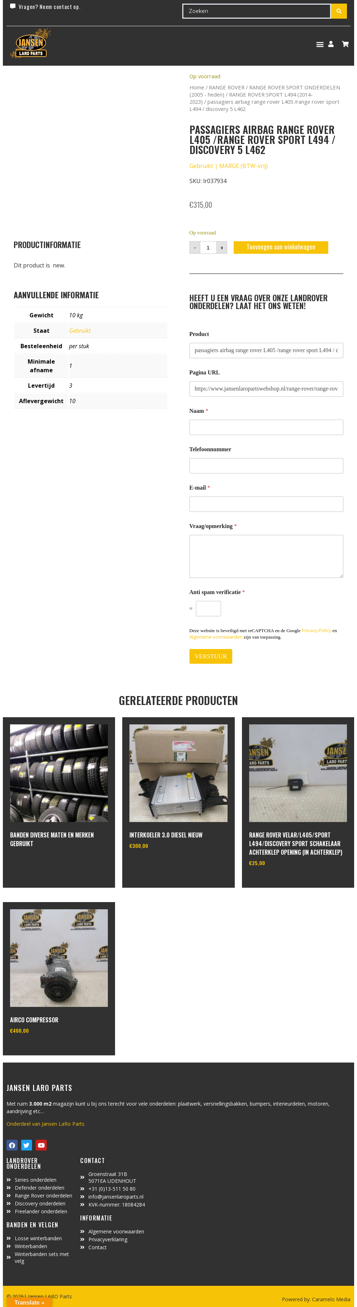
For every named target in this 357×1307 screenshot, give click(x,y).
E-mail (199, 488)
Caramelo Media (331, 1299)
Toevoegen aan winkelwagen (281, 246)
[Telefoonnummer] (266, 465)
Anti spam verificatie (217, 592)
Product (199, 334)
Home (196, 87)
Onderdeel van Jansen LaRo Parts (45, 1123)
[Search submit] (339, 11)
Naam (199, 411)
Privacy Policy (316, 630)
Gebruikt (80, 331)
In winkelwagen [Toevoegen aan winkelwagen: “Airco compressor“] (37, 1049)
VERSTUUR (211, 656)
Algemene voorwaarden (216, 637)
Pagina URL (204, 372)
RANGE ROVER (226, 87)
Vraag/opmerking (213, 526)
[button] (320, 44)
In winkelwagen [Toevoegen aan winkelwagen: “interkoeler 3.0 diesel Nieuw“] (156, 864)
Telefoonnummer (210, 449)
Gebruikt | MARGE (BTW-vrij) (228, 166)
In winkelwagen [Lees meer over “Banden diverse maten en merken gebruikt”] (37, 863)
